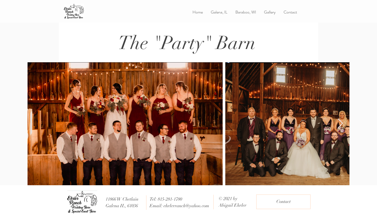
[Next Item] (340, 123)
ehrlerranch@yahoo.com (186, 206)
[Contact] (283, 202)
